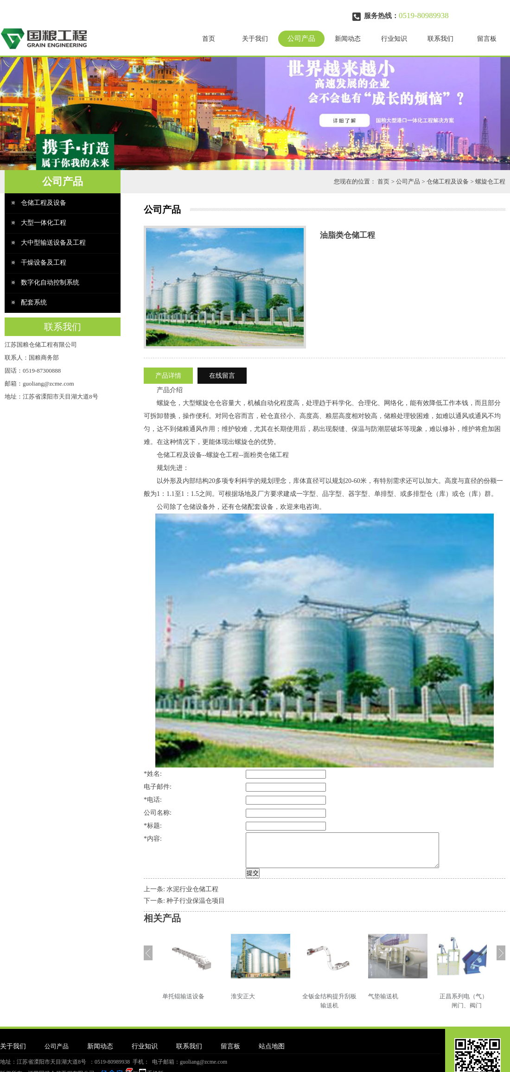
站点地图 (272, 1053)
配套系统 (34, 302)
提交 (231, 879)
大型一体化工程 (43, 222)
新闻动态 (348, 38)
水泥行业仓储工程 (192, 896)
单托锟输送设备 (183, 1003)
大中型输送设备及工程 (53, 242)
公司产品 (301, 38)
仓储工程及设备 (448, 181)
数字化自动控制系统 (50, 282)
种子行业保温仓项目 (195, 907)
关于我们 (255, 38)
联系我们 (440, 38)
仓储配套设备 (254, 506)
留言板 (487, 38)
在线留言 (222, 375)
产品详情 (168, 375)
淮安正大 (243, 1003)
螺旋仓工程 (490, 181)
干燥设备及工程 (43, 262)
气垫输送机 (383, 1003)
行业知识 (394, 38)
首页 (208, 38)
